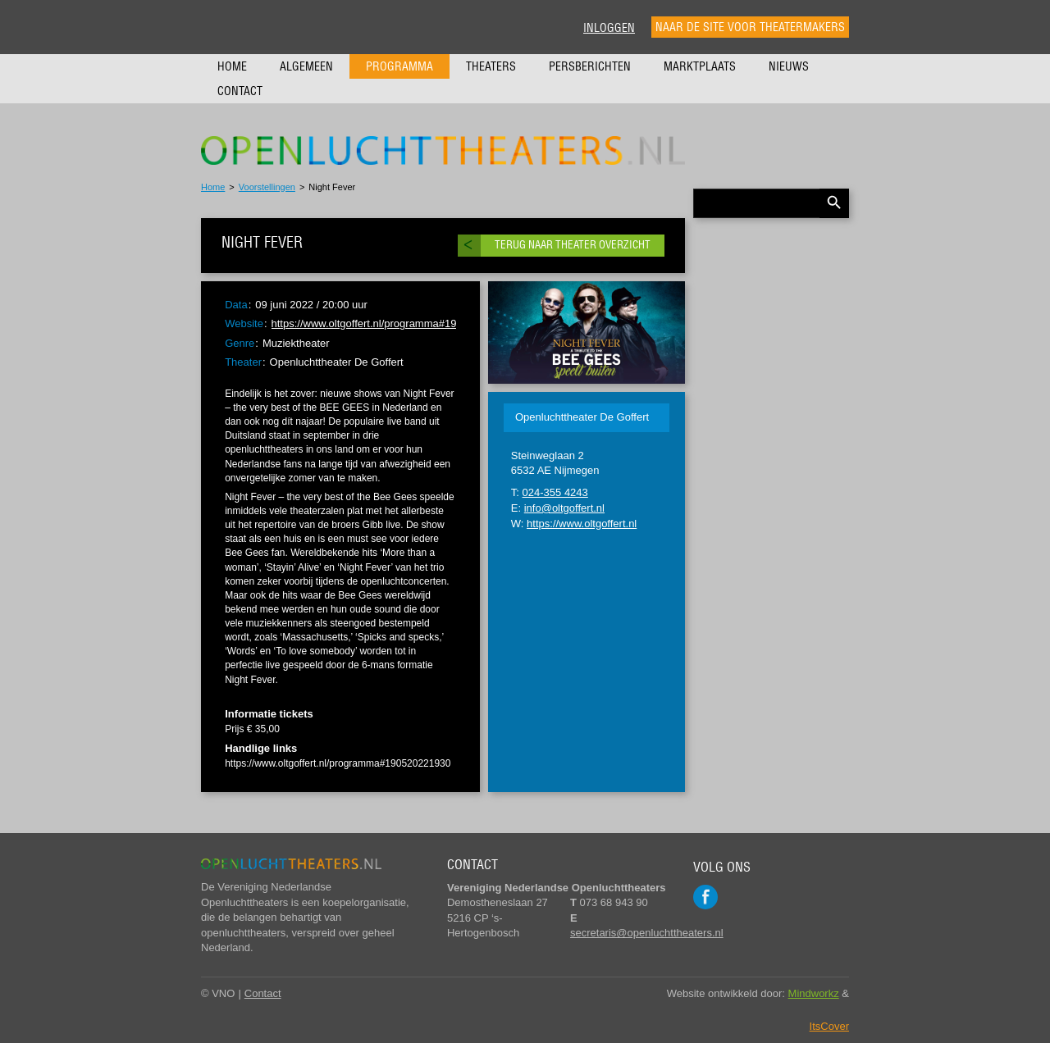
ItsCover (829, 1026)
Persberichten (590, 66)
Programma (399, 66)
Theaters (491, 66)
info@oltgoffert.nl (564, 508)
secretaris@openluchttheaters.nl (647, 933)
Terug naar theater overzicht (573, 245)
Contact (239, 91)
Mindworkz (813, 993)
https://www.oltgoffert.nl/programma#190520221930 (394, 323)
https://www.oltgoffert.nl (582, 523)
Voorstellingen (267, 187)
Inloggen (609, 27)
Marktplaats (700, 66)
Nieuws (789, 66)
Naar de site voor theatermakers (750, 27)
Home (232, 66)
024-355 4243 (555, 492)
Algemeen (306, 66)
